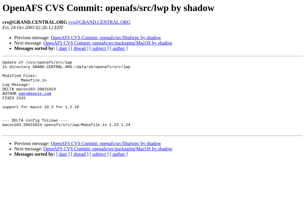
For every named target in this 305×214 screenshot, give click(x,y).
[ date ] (63, 48)
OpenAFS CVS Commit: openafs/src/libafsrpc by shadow (106, 37)
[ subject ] (99, 48)
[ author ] (119, 48)
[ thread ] (79, 48)
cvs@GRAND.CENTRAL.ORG (100, 22)
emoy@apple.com (35, 100)
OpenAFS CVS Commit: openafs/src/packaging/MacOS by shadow (107, 42)
